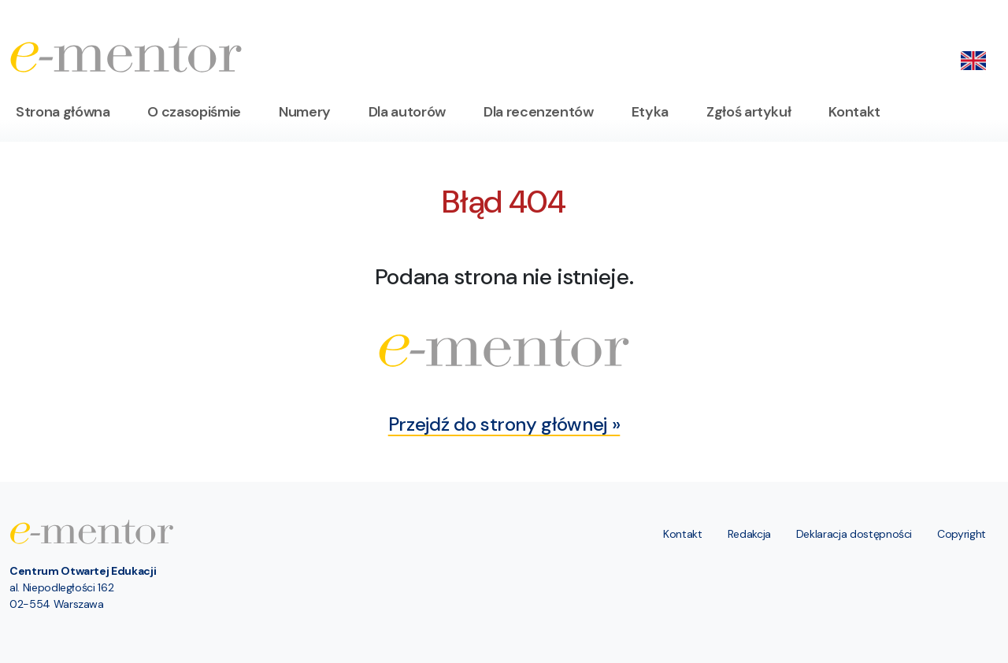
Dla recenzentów (539, 111)
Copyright (961, 534)
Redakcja (749, 534)
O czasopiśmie (193, 111)
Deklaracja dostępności (854, 534)
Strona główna (62, 111)
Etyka (650, 111)
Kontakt (854, 111)
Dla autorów (407, 111)
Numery (305, 111)
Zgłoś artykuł (748, 111)
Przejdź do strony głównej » (504, 424)
